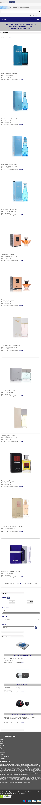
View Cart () (34, 15)
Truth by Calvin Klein (8, 390)
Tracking (2, 750)
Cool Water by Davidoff (9, 73)
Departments (3, 748)
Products (2, 745)
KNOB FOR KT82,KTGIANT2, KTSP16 (22, 714)
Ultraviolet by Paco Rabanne (10, 571)
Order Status (3, 752)
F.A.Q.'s (2, 741)
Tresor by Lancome (7, 255)
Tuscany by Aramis (7, 481)
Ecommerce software (23, 792)
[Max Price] (30, 601)
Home (2, 37)
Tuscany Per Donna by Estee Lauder (13, 526)
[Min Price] (12, 601)
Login (11, 2)
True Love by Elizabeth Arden (11, 345)
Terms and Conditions (5, 756)
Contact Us (2, 758)
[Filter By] (18, 627)
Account (2, 754)
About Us (2, 743)
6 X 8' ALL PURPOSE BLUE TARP (22, 655)
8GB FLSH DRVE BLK (22, 684)
